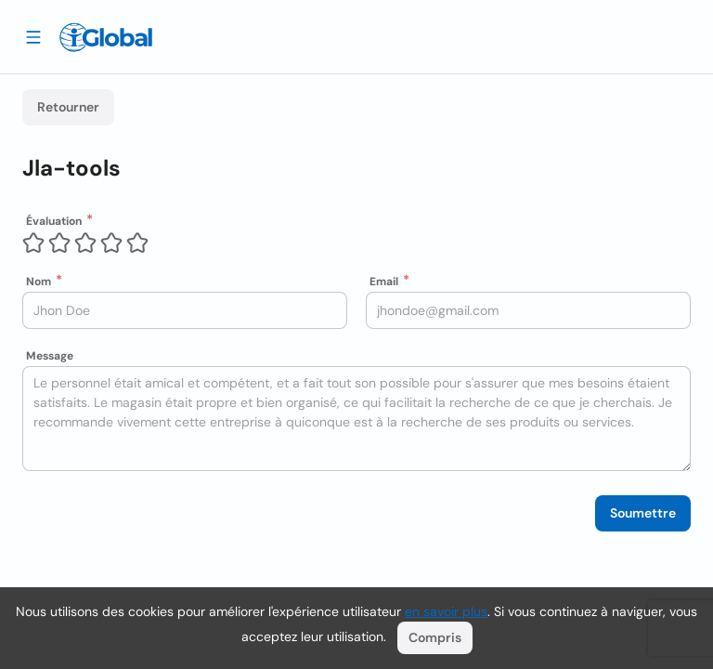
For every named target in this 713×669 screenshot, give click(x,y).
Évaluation (54, 221)
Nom (38, 281)
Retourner (68, 106)
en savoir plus (446, 611)
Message (49, 355)
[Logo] (105, 37)
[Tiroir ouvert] (33, 36)
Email (383, 281)
